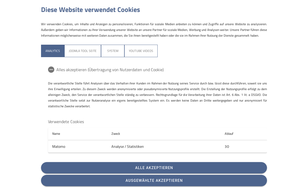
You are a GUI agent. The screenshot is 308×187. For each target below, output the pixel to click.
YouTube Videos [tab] (141, 50)
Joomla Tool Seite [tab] (83, 50)
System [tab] (112, 50)
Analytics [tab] (52, 50)
